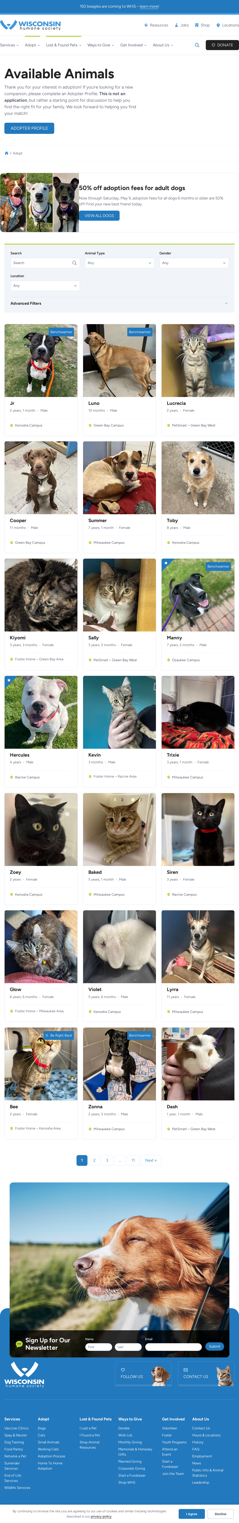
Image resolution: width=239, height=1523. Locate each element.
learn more (149, 6)
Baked (95, 872)
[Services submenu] (9, 45)
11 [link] (133, 1160)
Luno (93, 403)
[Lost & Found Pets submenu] (63, 45)
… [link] (120, 1160)
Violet (95, 989)
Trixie (173, 755)
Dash (172, 1107)
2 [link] (94, 1160)
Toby (172, 520)
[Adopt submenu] (32, 45)
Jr (12, 403)
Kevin (94, 755)
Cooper (18, 520)
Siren (172, 872)
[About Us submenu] (163, 45)
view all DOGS (99, 215)
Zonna (95, 1107)
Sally (93, 638)
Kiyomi (18, 638)
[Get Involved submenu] (133, 45)
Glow (15, 989)
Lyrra (172, 989)
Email (148, 1339)
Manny (174, 638)
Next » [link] (151, 1160)
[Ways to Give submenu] (100, 45)
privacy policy (101, 1516)
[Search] (45, 263)
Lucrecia (176, 403)
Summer (97, 520)
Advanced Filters (25, 303)
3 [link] (107, 1160)
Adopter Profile (29, 128)
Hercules (19, 755)
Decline (220, 1514)
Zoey (15, 872)
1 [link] (82, 1160)
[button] (120, 262)
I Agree (191, 1514)
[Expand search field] (197, 45)
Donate (225, 45)
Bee (14, 1107)
